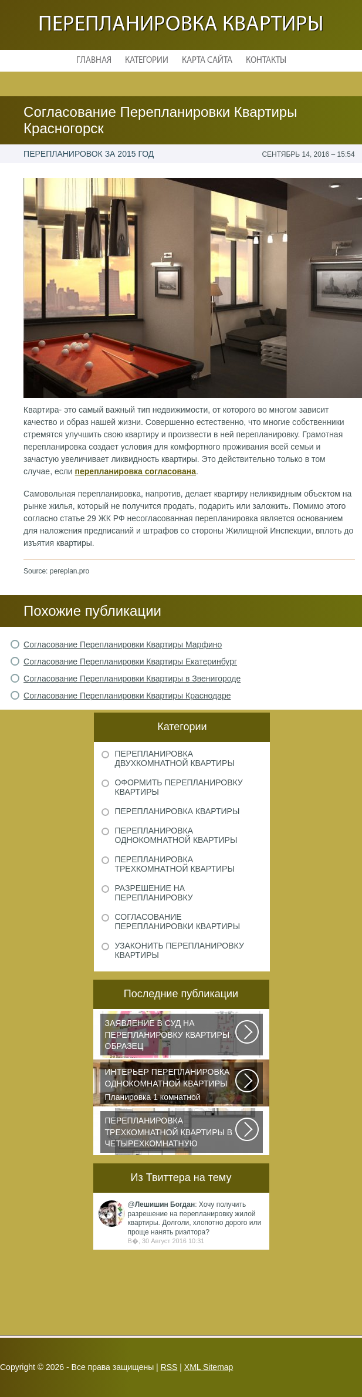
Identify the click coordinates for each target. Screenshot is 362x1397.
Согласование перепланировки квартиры (177, 921)
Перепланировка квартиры (181, 25)
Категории (146, 60)
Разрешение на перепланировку (153, 892)
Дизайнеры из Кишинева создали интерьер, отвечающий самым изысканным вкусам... (170, 1134)
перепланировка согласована (135, 471)
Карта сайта (207, 60)
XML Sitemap (209, 1367)
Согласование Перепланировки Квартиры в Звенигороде (132, 678)
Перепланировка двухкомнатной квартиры (174, 758)
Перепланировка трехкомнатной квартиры (174, 864)
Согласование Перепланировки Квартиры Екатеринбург (130, 661)
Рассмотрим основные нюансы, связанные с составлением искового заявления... (170, 1036)
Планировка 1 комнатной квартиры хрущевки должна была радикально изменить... (170, 1085)
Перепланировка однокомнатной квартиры (175, 835)
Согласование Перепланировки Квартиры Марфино (122, 644)
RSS (169, 1367)
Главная (93, 60)
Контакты (266, 60)
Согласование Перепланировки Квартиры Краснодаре (127, 695)
